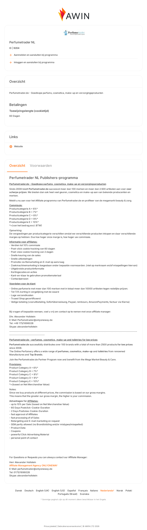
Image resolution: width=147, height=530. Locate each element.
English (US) (58, 490)
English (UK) (42, 490)
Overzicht (17, 166)
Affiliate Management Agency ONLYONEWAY (33, 465)
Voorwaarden (41, 166)
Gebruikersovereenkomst (69, 526)
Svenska (84, 494)
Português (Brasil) (67, 494)
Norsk (120, 490)
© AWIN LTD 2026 (91, 526)
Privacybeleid (50, 526)
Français (83, 490)
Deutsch (29, 490)
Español (72, 490)
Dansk (18, 490)
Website (16, 147)
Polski (129, 490)
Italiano (94, 490)
